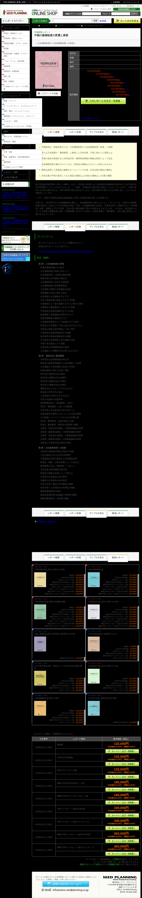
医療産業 (6, 66)
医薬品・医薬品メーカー (13, 33)
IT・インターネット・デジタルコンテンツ (20, 106)
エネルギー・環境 (11, 121)
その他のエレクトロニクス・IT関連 (17, 126)
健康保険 (7, 162)
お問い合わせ (117, 6)
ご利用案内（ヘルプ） (91, 118)
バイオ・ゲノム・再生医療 (13, 61)
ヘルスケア (7, 147)
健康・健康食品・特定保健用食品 (17, 157)
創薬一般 (6, 76)
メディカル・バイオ (47, 25)
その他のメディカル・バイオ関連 (69, 25)
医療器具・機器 (10, 142)
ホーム (35, 25)
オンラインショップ (131, 2)
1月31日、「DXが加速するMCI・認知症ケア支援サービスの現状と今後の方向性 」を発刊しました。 (15, 194)
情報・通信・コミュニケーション (17, 111)
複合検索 (103, 21)
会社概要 (86, 6)
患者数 (6, 48)
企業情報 (116, 2)
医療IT (6, 131)
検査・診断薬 (8, 81)
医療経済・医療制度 (11, 71)
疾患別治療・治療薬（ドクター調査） (15, 55)
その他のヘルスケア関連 (13, 167)
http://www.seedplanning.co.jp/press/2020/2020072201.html (65, 251)
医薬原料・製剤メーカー (13, 38)
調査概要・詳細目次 (46, 521)
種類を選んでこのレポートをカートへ (103, 101)
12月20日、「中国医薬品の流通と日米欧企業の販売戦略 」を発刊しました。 (15, 223)
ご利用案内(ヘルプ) (132, 6)
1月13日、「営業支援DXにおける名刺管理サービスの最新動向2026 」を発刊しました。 (15, 208)
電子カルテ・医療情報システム (16, 137)
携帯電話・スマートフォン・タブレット (19, 116)
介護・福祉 (8, 152)
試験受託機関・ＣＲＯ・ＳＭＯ (15, 43)
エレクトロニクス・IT (12, 96)
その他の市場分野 (10, 177)
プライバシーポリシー (101, 6)
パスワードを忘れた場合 (102, 9)
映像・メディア (10, 101)
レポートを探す (41, 20)
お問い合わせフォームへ (65, 884)
